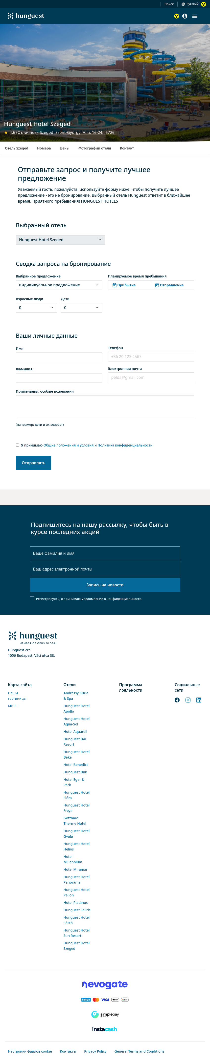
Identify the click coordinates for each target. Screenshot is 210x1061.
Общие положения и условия (69, 445)
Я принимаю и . (87, 445)
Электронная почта (125, 368)
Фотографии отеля (94, 148)
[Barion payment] (105, 1000)
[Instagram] (188, 700)
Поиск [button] (169, 4)
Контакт (127, 148)
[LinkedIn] (198, 700)
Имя (19, 348)
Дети (65, 299)
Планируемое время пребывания (137, 276)
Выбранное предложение (38, 276)
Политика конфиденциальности (125, 445)
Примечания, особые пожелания (45, 391)
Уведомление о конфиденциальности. (111, 598)
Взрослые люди (29, 299)
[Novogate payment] (105, 985)
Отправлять (33, 463)
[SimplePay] (105, 1014)
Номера (44, 148)
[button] (194, 16)
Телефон (115, 347)
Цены (65, 148)
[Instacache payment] (105, 1029)
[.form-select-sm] (60, 240)
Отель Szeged (16, 148)
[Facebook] (177, 700)
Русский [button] (193, 4)
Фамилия (24, 369)
